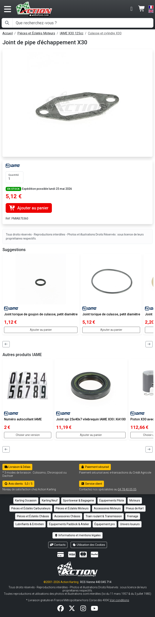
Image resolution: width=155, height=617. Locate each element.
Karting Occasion (26, 500)
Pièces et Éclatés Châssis (33, 516)
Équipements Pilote (111, 500)
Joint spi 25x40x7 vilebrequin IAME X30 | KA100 (91, 419)
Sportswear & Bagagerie (78, 500)
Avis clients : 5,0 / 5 (18, 483)
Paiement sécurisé (95, 467)
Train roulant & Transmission (104, 516)
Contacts (58, 544)
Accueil (7, 33)
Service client (91, 483)
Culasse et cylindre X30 (104, 33)
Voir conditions (119, 600)
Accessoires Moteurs (107, 508)
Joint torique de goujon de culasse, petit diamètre (41, 314)
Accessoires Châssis (67, 516)
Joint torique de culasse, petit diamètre (111, 314)
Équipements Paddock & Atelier (69, 524)
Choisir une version (28, 435)
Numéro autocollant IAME (23, 419)
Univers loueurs (130, 524)
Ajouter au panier (28, 208)
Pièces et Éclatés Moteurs (36, 33)
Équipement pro (104, 524)
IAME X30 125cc (71, 33)
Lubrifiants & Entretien (30, 524)
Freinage (132, 516)
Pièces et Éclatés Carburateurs (30, 508)
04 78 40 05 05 (127, 489)
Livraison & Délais (17, 467)
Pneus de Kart (135, 508)
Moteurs (134, 500)
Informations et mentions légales (77, 535)
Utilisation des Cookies (88, 544)
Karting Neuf (50, 500)
